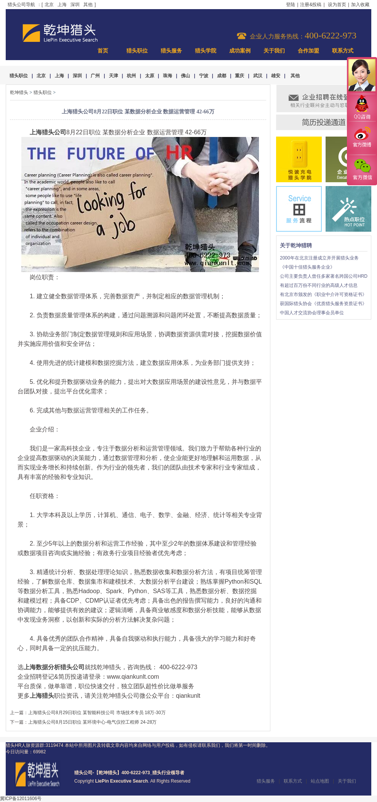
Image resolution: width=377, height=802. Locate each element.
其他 (88, 4)
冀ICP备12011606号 (21, 798)
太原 (149, 75)
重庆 (239, 75)
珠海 (167, 75)
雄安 (275, 75)
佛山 (185, 75)
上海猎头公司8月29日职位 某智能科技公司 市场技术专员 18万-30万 (97, 712)
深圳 (75, 4)
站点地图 (320, 781)
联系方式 (342, 51)
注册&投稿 (310, 4)
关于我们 (274, 51)
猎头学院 (205, 51)
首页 (102, 51)
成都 (221, 75)
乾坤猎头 (19, 92)
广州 (95, 75)
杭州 (131, 75)
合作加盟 (308, 51)
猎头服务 (171, 51)
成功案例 (240, 51)
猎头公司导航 (21, 4)
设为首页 (337, 4)
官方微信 (362, 170)
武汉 (257, 75)
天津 (113, 75)
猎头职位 (137, 51)
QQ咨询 (362, 108)
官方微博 (362, 138)
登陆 (290, 4)
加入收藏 (360, 4)
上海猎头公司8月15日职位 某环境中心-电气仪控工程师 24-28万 (92, 722)
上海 (62, 4)
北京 (49, 4)
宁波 (203, 75)
